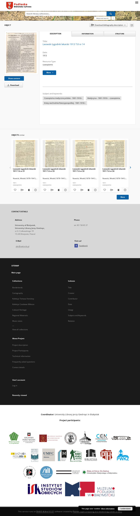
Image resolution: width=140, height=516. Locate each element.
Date (70, 304)
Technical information (21, 356)
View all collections (20, 329)
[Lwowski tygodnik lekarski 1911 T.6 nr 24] (115, 153)
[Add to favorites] (132, 25)
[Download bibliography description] (21, 190)
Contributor (73, 298)
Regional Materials (20, 315)
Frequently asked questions (23, 362)
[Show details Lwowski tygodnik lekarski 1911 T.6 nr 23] (65, 190)
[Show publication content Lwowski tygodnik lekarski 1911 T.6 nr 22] (88, 190)
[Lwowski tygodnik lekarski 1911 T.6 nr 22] (85, 153)
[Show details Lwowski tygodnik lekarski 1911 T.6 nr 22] (94, 190)
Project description (20, 345)
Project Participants (20, 350)
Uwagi (70, 310)
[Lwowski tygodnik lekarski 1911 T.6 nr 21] (25, 153)
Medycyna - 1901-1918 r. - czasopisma (103, 98)
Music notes (17, 321)
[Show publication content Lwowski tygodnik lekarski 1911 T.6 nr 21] (28, 190)
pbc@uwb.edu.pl (22, 246)
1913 (45, 55)
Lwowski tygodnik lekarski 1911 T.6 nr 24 (113, 170)
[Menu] (136, 2)
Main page (16, 272)
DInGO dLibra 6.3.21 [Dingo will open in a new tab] (45, 511)
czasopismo (48, 64)
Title (70, 287)
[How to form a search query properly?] (113, 18)
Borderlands (17, 287)
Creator (71, 293)
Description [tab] (55, 34)
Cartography (17, 293)
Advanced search (102, 18)
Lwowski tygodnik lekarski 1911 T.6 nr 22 (84, 170)
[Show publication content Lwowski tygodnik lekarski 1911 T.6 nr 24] (118, 190)
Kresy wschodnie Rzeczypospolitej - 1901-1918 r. (65, 103)
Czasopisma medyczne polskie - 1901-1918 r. (63, 98)
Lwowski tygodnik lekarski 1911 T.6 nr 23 (54, 170)
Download (12, 85)
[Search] (111, 13)
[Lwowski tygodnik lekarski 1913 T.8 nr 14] (21, 53)
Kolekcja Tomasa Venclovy (23, 298)
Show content (14, 78)
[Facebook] (76, 246)
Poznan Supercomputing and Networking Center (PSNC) (97, 511)
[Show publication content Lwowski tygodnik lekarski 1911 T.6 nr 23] (58, 190)
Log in (14, 385)
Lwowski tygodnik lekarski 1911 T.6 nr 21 (24, 170)
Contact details (18, 367)
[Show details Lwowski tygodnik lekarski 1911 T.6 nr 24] (124, 190)
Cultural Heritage (19, 310)
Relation (71, 321)
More (123, 197)
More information (107, 509)
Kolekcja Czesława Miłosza (23, 304)
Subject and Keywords (77, 315)
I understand (125, 509)
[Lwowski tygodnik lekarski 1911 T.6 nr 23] (55, 153)
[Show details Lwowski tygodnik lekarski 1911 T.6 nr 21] (35, 190)
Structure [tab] (119, 34)
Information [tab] (88, 34)
